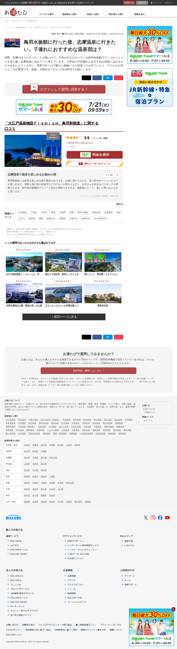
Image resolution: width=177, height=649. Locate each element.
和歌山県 (70, 483)
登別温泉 (22, 420)
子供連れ (22, 212)
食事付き (86, 218)
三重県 (62, 212)
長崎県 (44, 502)
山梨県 (27, 464)
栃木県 (27, 451)
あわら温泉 (64, 426)
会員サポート (130, 584)
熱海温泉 (112, 433)
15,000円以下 (100, 218)
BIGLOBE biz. (17, 575)
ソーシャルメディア (76, 601)
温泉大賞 (128, 540)
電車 (41, 218)
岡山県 (44, 489)
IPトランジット (17, 606)
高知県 (52, 495)
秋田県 (60, 445)
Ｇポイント (148, 420)
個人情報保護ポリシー (86, 624)
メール (127, 580)
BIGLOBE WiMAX (18, 553)
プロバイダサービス (19, 588)
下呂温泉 (87, 426)
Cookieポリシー (14, 629)
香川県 (35, 495)
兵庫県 (52, 483)
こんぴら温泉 (53, 430)
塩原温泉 (55, 423)
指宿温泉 (122, 433)
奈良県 (60, 483)
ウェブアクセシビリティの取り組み (55, 624)
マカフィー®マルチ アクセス (24, 610)
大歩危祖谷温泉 (86, 433)
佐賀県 (35, 502)
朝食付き (51, 218)
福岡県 (27, 502)
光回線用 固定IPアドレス (22, 593)
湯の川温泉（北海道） (50, 420)
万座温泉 (22, 423)
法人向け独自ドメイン (20, 614)
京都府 (35, 483)
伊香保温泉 (10, 423)
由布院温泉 (100, 433)
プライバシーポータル (110, 624)
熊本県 (52, 502)
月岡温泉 (86, 423)
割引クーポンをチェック (95, 163)
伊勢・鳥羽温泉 (60, 433)
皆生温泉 (86, 430)
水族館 (62, 218)
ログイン (168, 3)
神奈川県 (53, 457)
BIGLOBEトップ (13, 634)
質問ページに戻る (64, 316)
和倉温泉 (42, 426)
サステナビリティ (75, 584)
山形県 (69, 445)
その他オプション (75, 558)
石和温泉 (96, 423)
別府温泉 (107, 430)
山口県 (60, 489)
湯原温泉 (96, 430)
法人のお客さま (14, 570)
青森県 (35, 445)
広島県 (52, 489)
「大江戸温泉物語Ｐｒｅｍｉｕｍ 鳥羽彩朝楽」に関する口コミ (51, 126)
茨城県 (44, 451)
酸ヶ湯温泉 (10, 433)
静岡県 (27, 476)
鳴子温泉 (77, 420)
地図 (72, 147)
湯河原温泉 (107, 423)
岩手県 (44, 445)
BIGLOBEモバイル (19, 549)
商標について (116, 629)
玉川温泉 (22, 433)
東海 (53, 212)
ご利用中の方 (127, 570)
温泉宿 (32, 218)
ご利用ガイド (149, 412)
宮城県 (52, 445)
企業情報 (68, 570)
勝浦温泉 (30, 430)
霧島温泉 (127, 430)
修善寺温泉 (10, 426)
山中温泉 (52, 426)
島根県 (35, 489)
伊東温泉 (119, 423)
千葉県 (35, 457)
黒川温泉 (117, 430)
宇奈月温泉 (76, 426)
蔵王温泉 (108, 420)
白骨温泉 (76, 423)
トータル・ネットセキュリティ (82, 549)
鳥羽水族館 (83, 212)
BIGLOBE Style (74, 597)
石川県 (35, 470)
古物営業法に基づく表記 (65, 629)
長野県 (35, 464)
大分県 (60, 502)
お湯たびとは (149, 409)
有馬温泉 (10, 430)
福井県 (44, 470)
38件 (105, 138)
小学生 (44, 212)
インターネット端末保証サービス (83, 545)
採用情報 (71, 593)
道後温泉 (41, 430)
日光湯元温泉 (34, 433)
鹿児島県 (78, 502)
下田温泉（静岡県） (27, 426)
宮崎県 (69, 502)
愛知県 (44, 476)
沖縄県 (88, 502)
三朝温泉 (65, 430)
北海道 (27, 445)
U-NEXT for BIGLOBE (78, 553)
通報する (119, 204)
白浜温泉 (20, 430)
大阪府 (44, 483)
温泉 (119, 212)
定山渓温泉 (10, 420)
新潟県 (44, 464)
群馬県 (35, 451)
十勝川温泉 (33, 420)
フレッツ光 (15, 584)
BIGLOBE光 (15, 540)
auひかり (14, 545)
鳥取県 (27, 489)
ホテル (21, 218)
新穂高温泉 (109, 426)
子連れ (34, 212)
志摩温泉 (108, 212)
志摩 (71, 212)
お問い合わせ (12, 624)
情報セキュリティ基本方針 (93, 629)
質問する (142, 3)
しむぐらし (129, 545)
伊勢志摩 (96, 212)
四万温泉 (32, 423)
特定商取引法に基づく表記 (37, 629)
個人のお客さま (14, 529)
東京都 (44, 457)
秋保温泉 (87, 420)
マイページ (156, 3)
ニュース (71, 588)
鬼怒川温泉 (43, 423)
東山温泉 (98, 420)
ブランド (71, 580)
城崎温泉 (120, 426)
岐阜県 (35, 476)
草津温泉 (129, 420)
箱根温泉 (46, 433)
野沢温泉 (65, 423)
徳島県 (27, 495)
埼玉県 (27, 457)
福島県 (77, 445)
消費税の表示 (28, 624)
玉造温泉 (76, 430)
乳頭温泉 (66, 420)
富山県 (27, 470)
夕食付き (73, 218)
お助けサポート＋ (75, 540)
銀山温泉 (118, 420)
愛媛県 (44, 495)
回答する (129, 3)
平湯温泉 (98, 426)
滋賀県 (27, 483)
